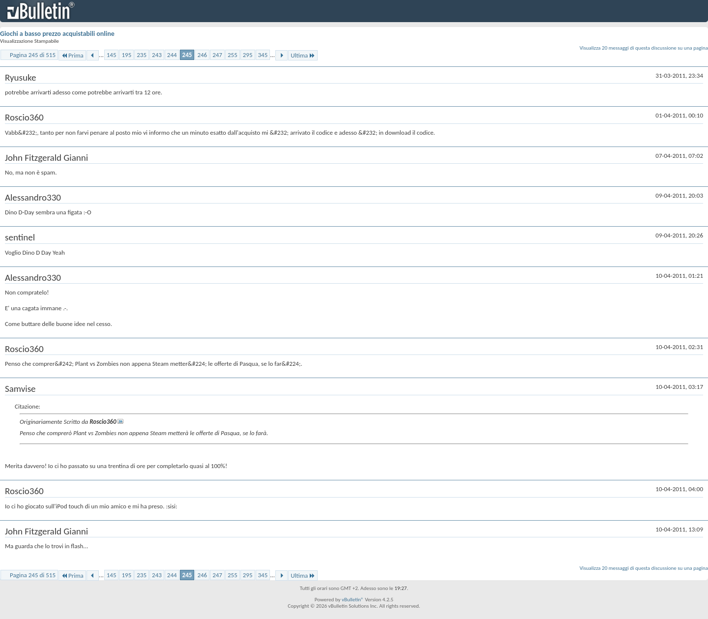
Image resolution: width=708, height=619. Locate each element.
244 (172, 55)
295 (248, 55)
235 (142, 55)
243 (157, 55)
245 (187, 55)
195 (126, 55)
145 (112, 55)
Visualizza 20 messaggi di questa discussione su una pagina (644, 48)
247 (217, 55)
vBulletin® (353, 599)
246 (202, 55)
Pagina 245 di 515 (33, 55)
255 (232, 55)
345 (263, 55)
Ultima (303, 55)
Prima (72, 55)
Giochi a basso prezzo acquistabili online (57, 33)
